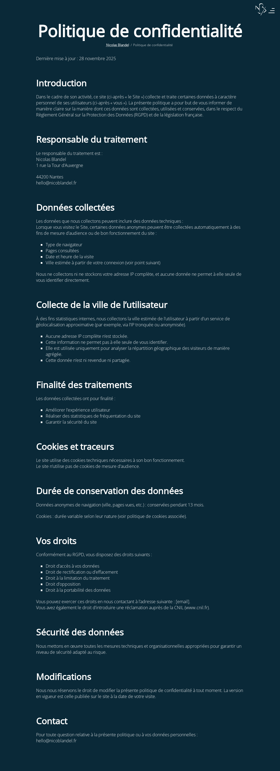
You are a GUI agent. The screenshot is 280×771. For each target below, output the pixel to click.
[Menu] (272, 10)
